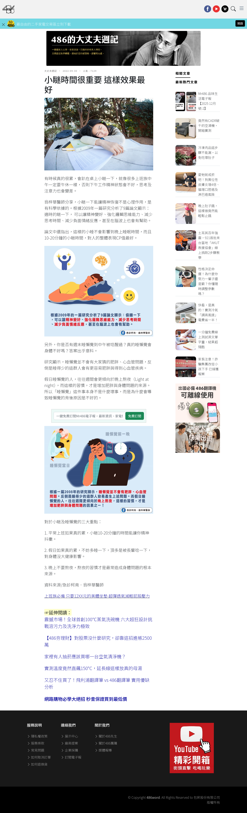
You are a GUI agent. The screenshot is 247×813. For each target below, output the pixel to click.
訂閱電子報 (71, 757)
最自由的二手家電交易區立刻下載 (43, 24)
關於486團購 (106, 743)
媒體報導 (103, 750)
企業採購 (69, 750)
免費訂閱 (134, 415)
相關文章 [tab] (182, 73)
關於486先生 (106, 736)
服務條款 (35, 743)
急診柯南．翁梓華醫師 (83, 585)
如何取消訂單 (39, 757)
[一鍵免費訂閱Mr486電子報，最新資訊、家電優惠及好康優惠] (90, 416)
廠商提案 (69, 743)
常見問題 (35, 750)
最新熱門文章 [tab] (186, 81)
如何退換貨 (37, 764)
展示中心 (69, 736)
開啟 (240, 23)
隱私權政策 (37, 736)
